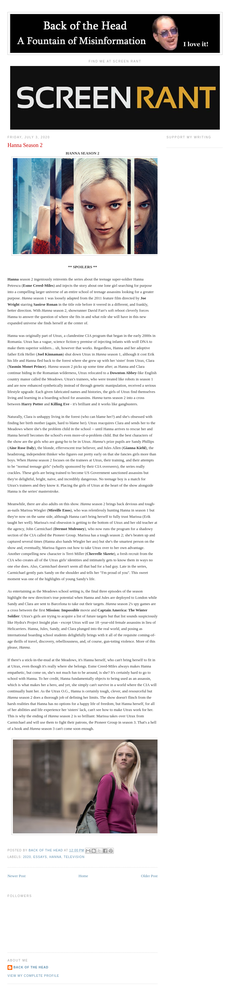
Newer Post (16, 876)
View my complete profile (33, 975)
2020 (27, 857)
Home (83, 876)
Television (74, 857)
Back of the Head (31, 967)
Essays (40, 857)
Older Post (149, 876)
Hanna (55, 857)
